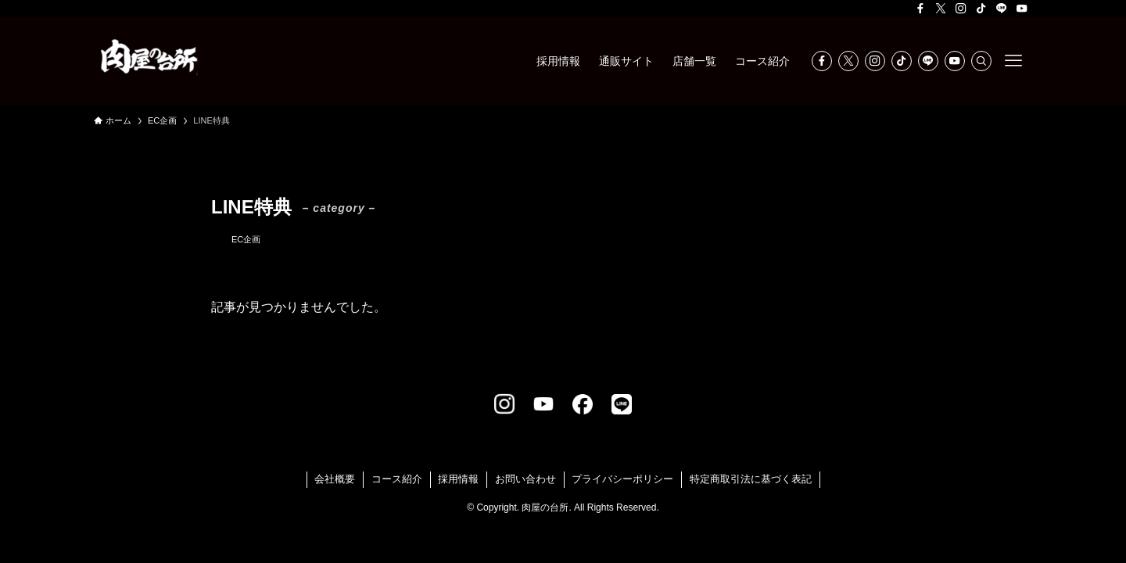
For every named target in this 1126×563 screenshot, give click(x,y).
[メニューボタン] (1013, 61)
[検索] (981, 61)
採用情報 (458, 479)
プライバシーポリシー (622, 479)
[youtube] (1022, 8)
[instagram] (961, 8)
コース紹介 (396, 479)
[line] (1002, 8)
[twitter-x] (941, 8)
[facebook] (920, 8)
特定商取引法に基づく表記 (751, 479)
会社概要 (334, 479)
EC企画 (245, 239)
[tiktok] (981, 8)
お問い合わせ (525, 479)
